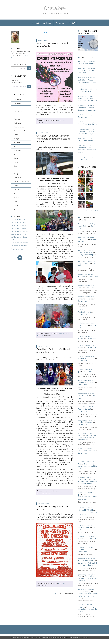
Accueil (35, 23)
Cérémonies (18, 123)
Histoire (16, 158)
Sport (15, 209)
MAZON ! (72, 23)
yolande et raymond (86, 358)
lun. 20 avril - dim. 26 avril (19, 223)
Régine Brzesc (83, 264)
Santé (15, 193)
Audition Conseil (84, 409)
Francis (81, 347)
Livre (15, 166)
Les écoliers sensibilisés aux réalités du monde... (87, 466)
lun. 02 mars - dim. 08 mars (19, 243)
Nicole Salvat (83, 396)
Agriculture (17, 100)
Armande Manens (85, 252)
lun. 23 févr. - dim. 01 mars (19, 246)
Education (17, 142)
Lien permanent (43, 120)
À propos (60, 23)
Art (15, 107)
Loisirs (16, 170)
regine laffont (83, 479)
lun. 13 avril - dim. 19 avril (19, 226)
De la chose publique (20, 131)
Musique (16, 174)
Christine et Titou (85, 299)
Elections (17, 146)
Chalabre (54, 8)
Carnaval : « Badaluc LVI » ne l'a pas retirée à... (87, 578)
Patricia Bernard (84, 312)
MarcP (80, 607)
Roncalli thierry (84, 591)
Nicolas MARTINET (85, 510)
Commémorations (19, 127)
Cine (79, 576)
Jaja (79, 464)
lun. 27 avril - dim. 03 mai (19, 220)
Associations (18, 111)
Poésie (16, 185)
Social (15, 201)
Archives (47, 23)
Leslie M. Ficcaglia (85, 422)
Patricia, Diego (83, 527)
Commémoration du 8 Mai (88, 124)
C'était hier (17, 115)
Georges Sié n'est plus (87, 63)
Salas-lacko (82, 239)
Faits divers (17, 150)
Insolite (16, 162)
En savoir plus (85, 637)
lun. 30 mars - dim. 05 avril (19, 231)
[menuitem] (35, 23)
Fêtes (15, 154)
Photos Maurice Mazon (21, 182)
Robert (81, 338)
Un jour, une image (85, 141)
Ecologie (16, 139)
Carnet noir (17, 119)
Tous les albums (93, 210)
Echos (16, 135)
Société (16, 205)
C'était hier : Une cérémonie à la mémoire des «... (87, 150)
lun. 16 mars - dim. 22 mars (19, 237)
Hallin (80, 435)
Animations (17, 103)
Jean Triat (82, 277)
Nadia (80, 288)
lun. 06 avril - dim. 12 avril (19, 228)
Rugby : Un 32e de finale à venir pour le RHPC (88, 609)
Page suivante (69, 593)
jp (78, 372)
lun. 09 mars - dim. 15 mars (19, 240)
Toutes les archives (17, 249)
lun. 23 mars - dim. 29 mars (19, 234)
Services (16, 197)
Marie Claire (82, 226)
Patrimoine (17, 178)
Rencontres (17, 189)
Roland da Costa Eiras (86, 451)
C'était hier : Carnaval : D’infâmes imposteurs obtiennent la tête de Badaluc (53, 138)
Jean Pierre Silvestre (86, 561)
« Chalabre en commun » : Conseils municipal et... (87, 437)
